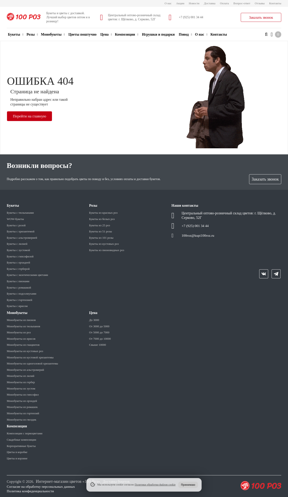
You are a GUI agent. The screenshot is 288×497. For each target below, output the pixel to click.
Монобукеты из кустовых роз (25, 351)
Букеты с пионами (18, 281)
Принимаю (188, 484)
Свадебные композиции (21, 439)
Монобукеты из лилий (20, 376)
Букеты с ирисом (17, 306)
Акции (180, 3)
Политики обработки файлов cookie (155, 484)
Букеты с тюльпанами (20, 212)
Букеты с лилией (17, 243)
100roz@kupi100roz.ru (198, 236)
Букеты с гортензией (19, 300)
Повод (185, 34)
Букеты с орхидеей (18, 262)
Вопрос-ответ (241, 3)
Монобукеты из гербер (21, 382)
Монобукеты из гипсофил (23, 394)
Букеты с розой (16, 225)
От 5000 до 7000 (99, 332)
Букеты (15, 34)
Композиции (126, 34)
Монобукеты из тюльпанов (23, 326)
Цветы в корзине (17, 458)
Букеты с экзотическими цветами (27, 275)
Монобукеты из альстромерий (25, 369)
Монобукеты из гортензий (23, 413)
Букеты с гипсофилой (20, 256)
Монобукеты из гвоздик (21, 419)
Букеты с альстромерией (22, 237)
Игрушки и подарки (158, 34)
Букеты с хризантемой (20, 231)
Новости (194, 3)
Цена (106, 34)
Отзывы (260, 3)
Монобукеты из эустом (21, 388)
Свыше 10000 (97, 344)
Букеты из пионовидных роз (106, 250)
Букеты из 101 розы (101, 237)
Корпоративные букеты (21, 446)
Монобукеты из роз (19, 332)
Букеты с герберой (18, 268)
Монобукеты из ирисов (21, 338)
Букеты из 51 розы (100, 231)
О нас (167, 3)
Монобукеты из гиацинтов (23, 344)
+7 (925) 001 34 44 (191, 17)
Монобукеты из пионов (21, 320)
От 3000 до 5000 (99, 326)
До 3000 (94, 320)
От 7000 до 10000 (100, 338)
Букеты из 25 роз (99, 225)
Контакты (275, 3)
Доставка (209, 3)
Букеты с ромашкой (19, 287)
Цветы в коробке (17, 452)
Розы (32, 34)
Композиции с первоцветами (25, 433)
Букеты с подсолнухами (21, 293)
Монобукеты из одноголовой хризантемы (32, 363)
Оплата (224, 3)
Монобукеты (53, 34)
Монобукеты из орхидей (22, 401)
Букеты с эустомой (18, 250)
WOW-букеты (15, 219)
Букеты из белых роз (102, 219)
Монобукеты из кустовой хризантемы (30, 357)
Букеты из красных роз (103, 212)
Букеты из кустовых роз (104, 243)
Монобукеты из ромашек (22, 407)
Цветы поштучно (82, 34)
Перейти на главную (30, 116)
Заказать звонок (261, 17)
